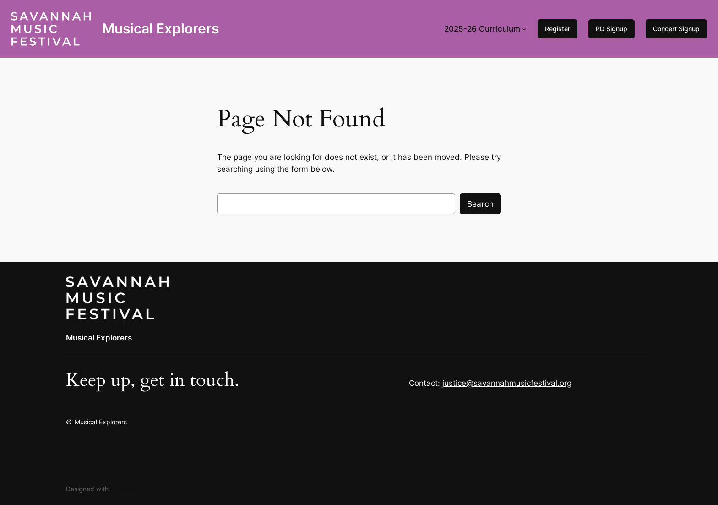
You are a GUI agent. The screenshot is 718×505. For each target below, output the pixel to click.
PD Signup (611, 29)
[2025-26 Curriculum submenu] (524, 29)
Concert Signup (676, 29)
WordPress (126, 489)
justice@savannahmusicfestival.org (506, 383)
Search (480, 204)
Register (557, 29)
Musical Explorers (160, 28)
